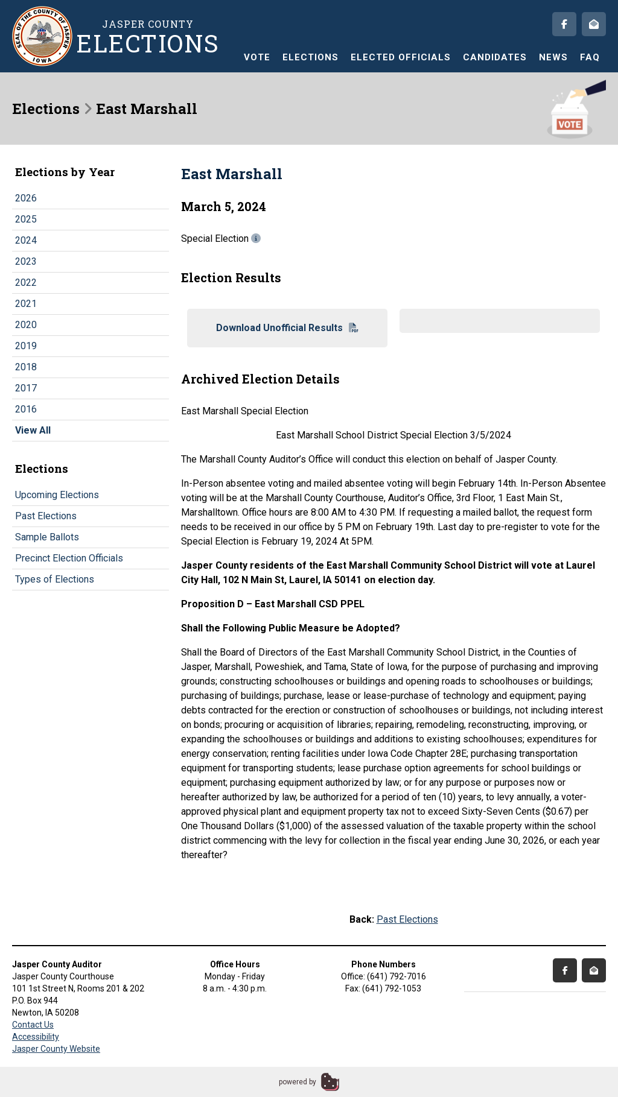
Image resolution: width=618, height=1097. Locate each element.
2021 (26, 303)
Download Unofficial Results (287, 328)
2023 (26, 261)
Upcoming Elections (57, 495)
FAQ (590, 57)
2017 (26, 388)
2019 (26, 346)
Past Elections (46, 516)
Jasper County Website (56, 1049)
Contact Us (33, 1024)
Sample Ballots (47, 537)
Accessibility (35, 1037)
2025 (26, 219)
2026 (26, 198)
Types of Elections (54, 579)
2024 (26, 240)
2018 (26, 367)
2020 (26, 324)
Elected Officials (401, 57)
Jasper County (147, 36)
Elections (310, 57)
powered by (297, 1082)
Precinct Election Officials (69, 558)
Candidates (495, 57)
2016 (26, 409)
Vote (257, 57)
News (553, 57)
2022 (26, 282)
